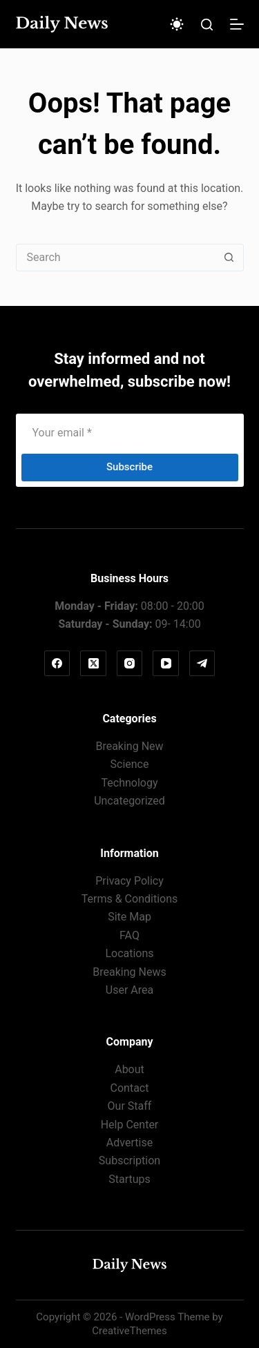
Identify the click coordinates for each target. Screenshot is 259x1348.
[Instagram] (130, 664)
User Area (129, 989)
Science (130, 764)
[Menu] (237, 24)
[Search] (207, 24)
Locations (129, 953)
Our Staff (130, 1106)
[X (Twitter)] (93, 664)
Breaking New (129, 746)
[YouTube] (166, 664)
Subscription (129, 1160)
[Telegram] (202, 664)
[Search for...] (116, 257)
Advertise (129, 1142)
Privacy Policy (129, 880)
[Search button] (229, 257)
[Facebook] (57, 664)
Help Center (130, 1124)
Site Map (129, 916)
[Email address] (129, 433)
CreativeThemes (129, 1331)
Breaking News (129, 972)
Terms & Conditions (129, 898)
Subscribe (129, 467)
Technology (130, 782)
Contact (130, 1088)
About (129, 1069)
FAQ (129, 935)
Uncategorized (129, 800)
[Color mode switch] (177, 24)
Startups (129, 1179)
